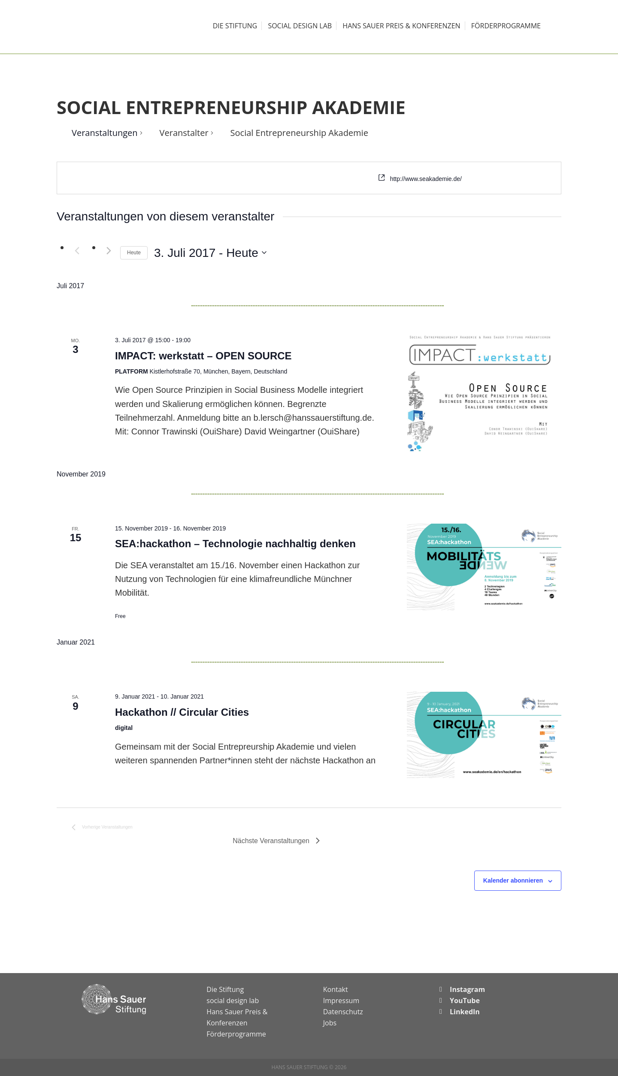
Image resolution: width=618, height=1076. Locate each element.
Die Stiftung (225, 989)
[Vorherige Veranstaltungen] (77, 251)
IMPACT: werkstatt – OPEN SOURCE (203, 356)
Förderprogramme (236, 1034)
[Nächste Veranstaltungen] (108, 251)
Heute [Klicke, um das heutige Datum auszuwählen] (134, 253)
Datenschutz (343, 1011)
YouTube (465, 1000)
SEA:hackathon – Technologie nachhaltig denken (235, 543)
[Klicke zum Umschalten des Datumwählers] (210, 253)
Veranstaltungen (105, 133)
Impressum (341, 1000)
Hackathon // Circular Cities (182, 712)
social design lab (232, 1000)
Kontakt (335, 989)
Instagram (467, 989)
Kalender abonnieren (513, 880)
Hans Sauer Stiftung (116, 26)
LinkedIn (465, 1011)
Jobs (329, 1023)
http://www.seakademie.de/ (426, 178)
